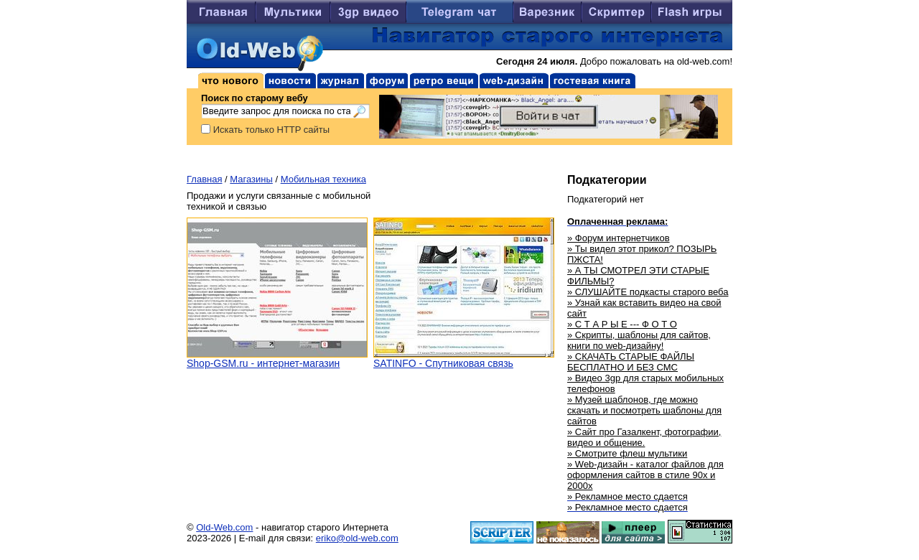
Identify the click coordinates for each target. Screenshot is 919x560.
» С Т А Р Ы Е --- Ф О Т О (622, 324)
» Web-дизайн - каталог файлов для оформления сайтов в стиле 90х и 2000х (645, 475)
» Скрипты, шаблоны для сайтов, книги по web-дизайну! (639, 340)
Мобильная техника (323, 179)
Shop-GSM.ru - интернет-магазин (263, 363)
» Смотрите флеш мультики (627, 453)
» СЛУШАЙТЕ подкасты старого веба (647, 291)
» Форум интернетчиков (618, 238)
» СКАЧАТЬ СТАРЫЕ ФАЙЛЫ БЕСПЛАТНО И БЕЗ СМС (630, 362)
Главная (204, 179)
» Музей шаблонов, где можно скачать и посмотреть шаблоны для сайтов (644, 410)
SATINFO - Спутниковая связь (443, 363)
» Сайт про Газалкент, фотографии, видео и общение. (644, 437)
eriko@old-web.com (357, 538)
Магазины (251, 179)
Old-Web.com (224, 527)
